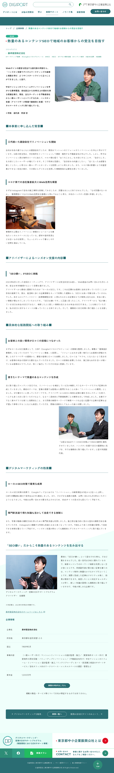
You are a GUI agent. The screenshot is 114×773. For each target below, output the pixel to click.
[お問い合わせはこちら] (83, 753)
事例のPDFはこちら (57, 685)
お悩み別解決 (27, 12)
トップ (9, 28)
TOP (97, 766)
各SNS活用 (90, 57)
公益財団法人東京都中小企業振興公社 (39, 763)
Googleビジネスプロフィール (33, 57)
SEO (54, 57)
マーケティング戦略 (13, 57)
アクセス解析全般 (65, 57)
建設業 (12, 36)
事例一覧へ (57, 714)
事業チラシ (38, 753)
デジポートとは (10, 12)
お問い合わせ (100, 11)
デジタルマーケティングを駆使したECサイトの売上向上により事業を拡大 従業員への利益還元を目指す (29, 714)
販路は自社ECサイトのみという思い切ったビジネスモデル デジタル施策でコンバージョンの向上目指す (85, 714)
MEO (48, 57)
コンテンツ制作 (79, 57)
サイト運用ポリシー (62, 763)
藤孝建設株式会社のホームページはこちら (24, 612)
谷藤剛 (99, 57)
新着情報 (81, 12)
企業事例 (20, 28)
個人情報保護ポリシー (79, 763)
